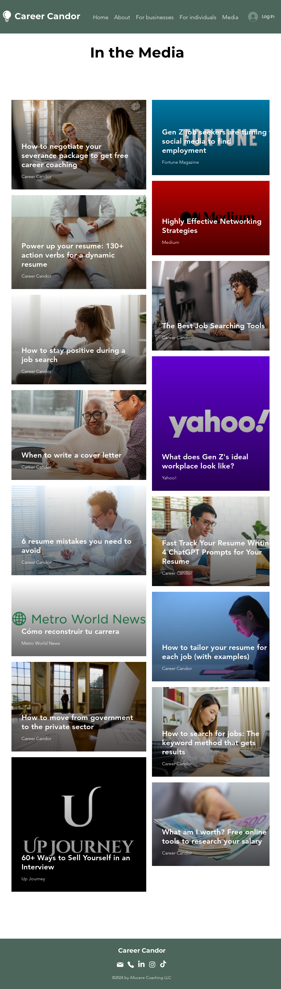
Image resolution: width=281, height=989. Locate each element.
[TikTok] (163, 964)
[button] (155, 16)
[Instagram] (152, 964)
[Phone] (130, 964)
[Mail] (120, 964)
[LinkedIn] (141, 964)
